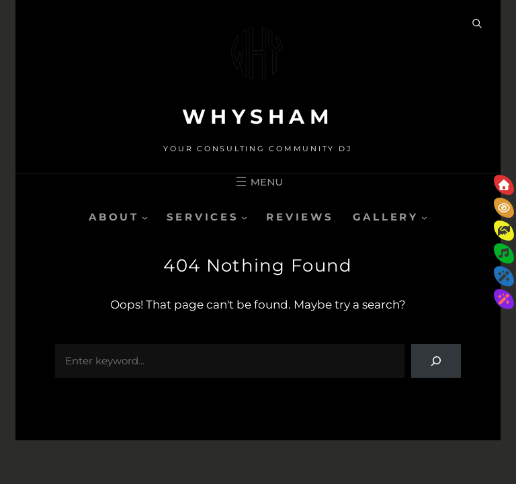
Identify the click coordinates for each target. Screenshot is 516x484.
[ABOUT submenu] (145, 217)
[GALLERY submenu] (424, 217)
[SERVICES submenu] (244, 217)
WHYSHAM (258, 116)
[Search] (435, 361)
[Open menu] (258, 181)
